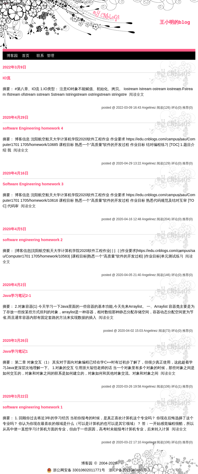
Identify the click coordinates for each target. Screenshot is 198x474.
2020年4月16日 (15, 173)
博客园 (12, 55)
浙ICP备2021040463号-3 (129, 470)
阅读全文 (136, 94)
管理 (50, 55)
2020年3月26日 (15, 340)
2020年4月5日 (14, 229)
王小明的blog (175, 22)
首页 (25, 55)
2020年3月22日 (15, 396)
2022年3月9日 (14, 67)
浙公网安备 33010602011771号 (76, 470)
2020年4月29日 (15, 117)
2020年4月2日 (14, 285)
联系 (40, 55)
